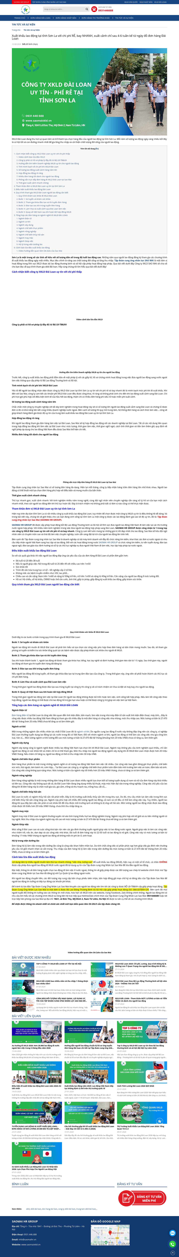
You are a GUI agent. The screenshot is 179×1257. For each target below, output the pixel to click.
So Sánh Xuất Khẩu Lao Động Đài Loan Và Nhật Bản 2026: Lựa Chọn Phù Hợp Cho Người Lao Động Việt (35, 1167)
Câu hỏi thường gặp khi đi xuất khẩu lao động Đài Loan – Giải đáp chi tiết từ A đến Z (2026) (89, 1127)
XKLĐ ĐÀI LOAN (160, 2)
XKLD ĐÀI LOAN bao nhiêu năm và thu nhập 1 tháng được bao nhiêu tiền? (62, 982)
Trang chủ (19, 18)
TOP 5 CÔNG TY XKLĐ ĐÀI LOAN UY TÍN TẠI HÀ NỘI (58, 963)
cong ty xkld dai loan (66, 1209)
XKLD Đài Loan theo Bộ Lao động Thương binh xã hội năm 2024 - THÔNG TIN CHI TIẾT (141, 982)
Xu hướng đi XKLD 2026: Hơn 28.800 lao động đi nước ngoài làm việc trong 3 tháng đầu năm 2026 (35, 1046)
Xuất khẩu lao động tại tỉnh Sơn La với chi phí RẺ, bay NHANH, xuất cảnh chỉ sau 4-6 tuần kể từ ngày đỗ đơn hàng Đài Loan (89, 37)
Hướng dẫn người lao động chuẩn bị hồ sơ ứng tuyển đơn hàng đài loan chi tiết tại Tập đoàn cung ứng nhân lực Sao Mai (89, 1046)
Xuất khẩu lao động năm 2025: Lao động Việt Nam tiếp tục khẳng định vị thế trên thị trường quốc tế (89, 1087)
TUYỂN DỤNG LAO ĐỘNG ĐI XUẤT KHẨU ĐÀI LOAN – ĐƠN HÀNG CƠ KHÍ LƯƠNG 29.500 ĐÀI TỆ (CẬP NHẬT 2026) (35, 1127)
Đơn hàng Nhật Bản (66, 18)
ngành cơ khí (83, 731)
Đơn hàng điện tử (20, 715)
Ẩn (97, 148)
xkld (28, 1209)
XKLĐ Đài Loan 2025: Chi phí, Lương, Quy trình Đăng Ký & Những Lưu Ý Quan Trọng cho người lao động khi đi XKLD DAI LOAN (141, 964)
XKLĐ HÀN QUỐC (131, 2)
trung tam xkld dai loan (86, 1209)
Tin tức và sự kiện (124, 18)
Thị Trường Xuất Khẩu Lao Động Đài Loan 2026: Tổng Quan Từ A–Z (140, 1127)
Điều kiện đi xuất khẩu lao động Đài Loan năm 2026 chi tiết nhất (36, 1087)
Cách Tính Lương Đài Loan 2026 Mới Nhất (135, 1086)
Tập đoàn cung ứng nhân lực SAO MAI (134, 260)
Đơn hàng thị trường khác (96, 18)
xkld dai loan (36, 1209)
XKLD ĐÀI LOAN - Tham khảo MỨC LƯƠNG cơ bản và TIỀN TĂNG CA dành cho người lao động (141, 999)
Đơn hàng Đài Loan (40, 18)
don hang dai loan (49, 1209)
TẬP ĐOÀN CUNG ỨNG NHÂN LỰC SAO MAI (49, 2)
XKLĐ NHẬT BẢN (146, 2)
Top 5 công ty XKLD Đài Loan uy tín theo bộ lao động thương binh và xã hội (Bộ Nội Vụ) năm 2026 (140, 1046)
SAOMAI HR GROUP (21, 2)
